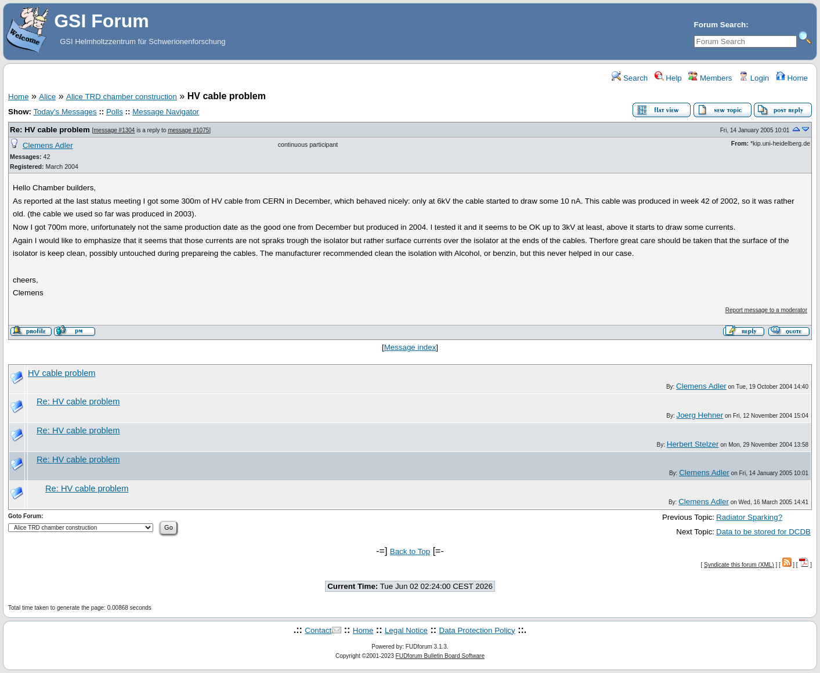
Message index (410, 347)
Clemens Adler (48, 145)
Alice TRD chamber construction (121, 96)
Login (754, 78)
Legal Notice (406, 630)
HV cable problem (62, 373)
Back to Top (410, 551)
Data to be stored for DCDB (763, 531)
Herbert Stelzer (693, 444)
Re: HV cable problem (50, 129)
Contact (318, 630)
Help (668, 78)
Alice (47, 96)
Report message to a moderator (766, 310)
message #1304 (114, 130)
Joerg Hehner (699, 415)
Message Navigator (165, 111)
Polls (114, 111)
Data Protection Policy (477, 630)
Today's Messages (64, 111)
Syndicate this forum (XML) (739, 565)
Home (792, 78)
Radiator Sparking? (749, 517)
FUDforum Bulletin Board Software (440, 656)
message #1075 (188, 130)
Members (710, 78)
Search (630, 78)
